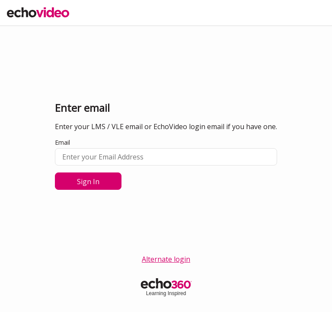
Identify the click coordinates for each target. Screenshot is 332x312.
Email (62, 142)
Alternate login (166, 259)
